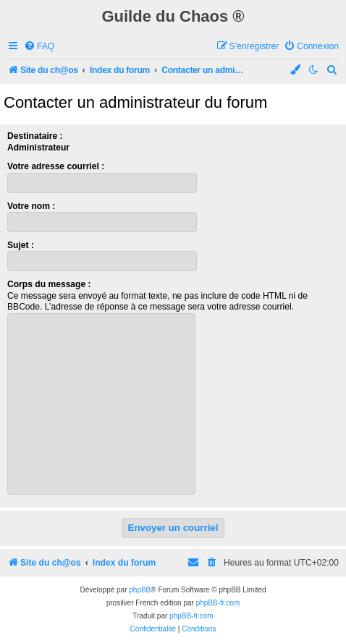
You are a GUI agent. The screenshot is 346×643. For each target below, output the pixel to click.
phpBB (140, 590)
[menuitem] (39, 46)
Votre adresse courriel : (55, 166)
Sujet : (20, 245)
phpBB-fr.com (218, 603)
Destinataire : (35, 136)
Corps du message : (49, 284)
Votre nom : (31, 206)
